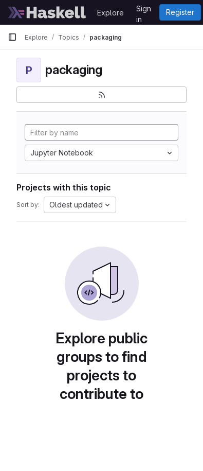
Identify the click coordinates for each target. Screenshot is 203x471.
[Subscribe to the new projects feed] (101, 94)
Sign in (143, 10)
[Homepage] (47, 12)
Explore (110, 12)
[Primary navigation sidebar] (12, 37)
